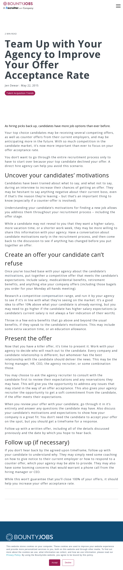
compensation (52, 296)
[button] (118, 5)
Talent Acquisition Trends (20, 93)
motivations (14, 275)
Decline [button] (68, 562)
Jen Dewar (12, 85)
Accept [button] (55, 562)
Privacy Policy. (13, 555)
